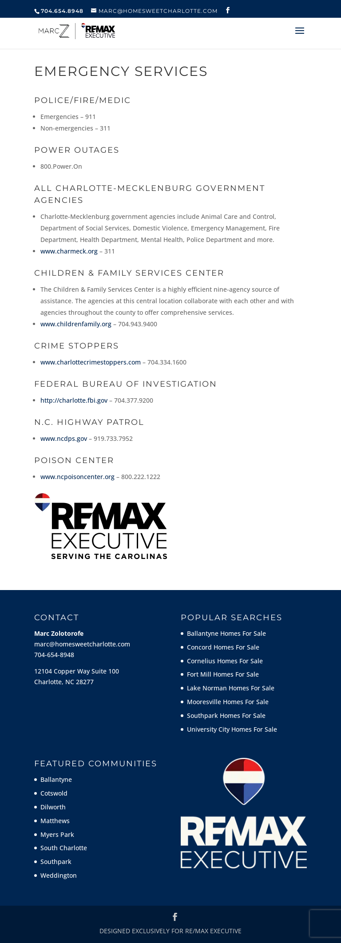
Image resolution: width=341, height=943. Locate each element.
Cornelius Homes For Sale (225, 661)
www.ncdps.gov (63, 438)
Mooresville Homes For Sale (228, 701)
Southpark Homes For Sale (226, 715)
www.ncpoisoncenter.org (77, 476)
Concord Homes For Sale (223, 647)
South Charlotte (63, 848)
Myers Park (57, 834)
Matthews (55, 820)
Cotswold (53, 793)
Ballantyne (56, 779)
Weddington (58, 875)
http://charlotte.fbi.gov (73, 400)
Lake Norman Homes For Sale (230, 688)
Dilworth (53, 807)
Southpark (55, 861)
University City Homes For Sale (232, 729)
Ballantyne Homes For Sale (226, 633)
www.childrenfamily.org (75, 324)
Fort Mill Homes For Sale (223, 674)
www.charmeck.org (69, 251)
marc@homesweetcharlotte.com (82, 644)
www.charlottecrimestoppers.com (90, 362)
